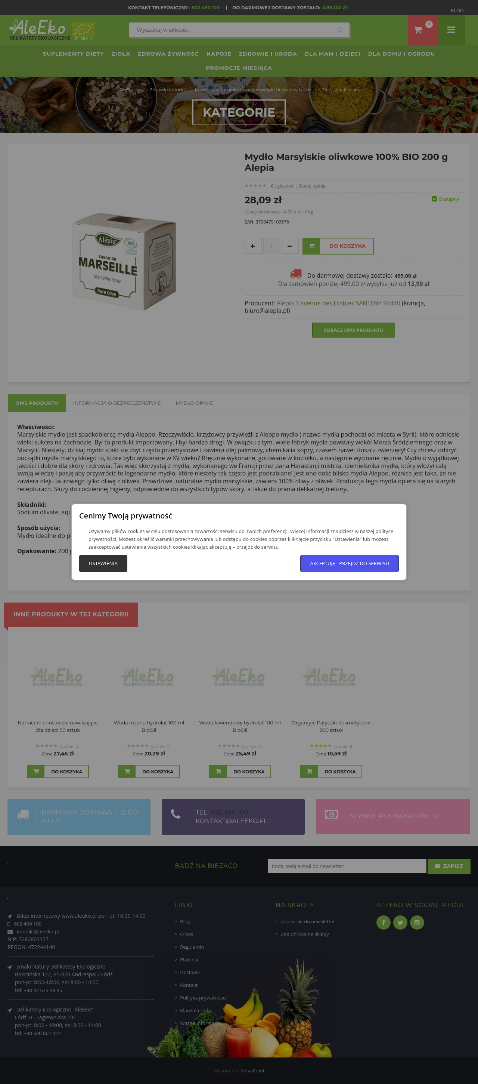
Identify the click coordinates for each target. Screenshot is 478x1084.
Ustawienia (103, 563)
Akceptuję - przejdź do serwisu (349, 563)
